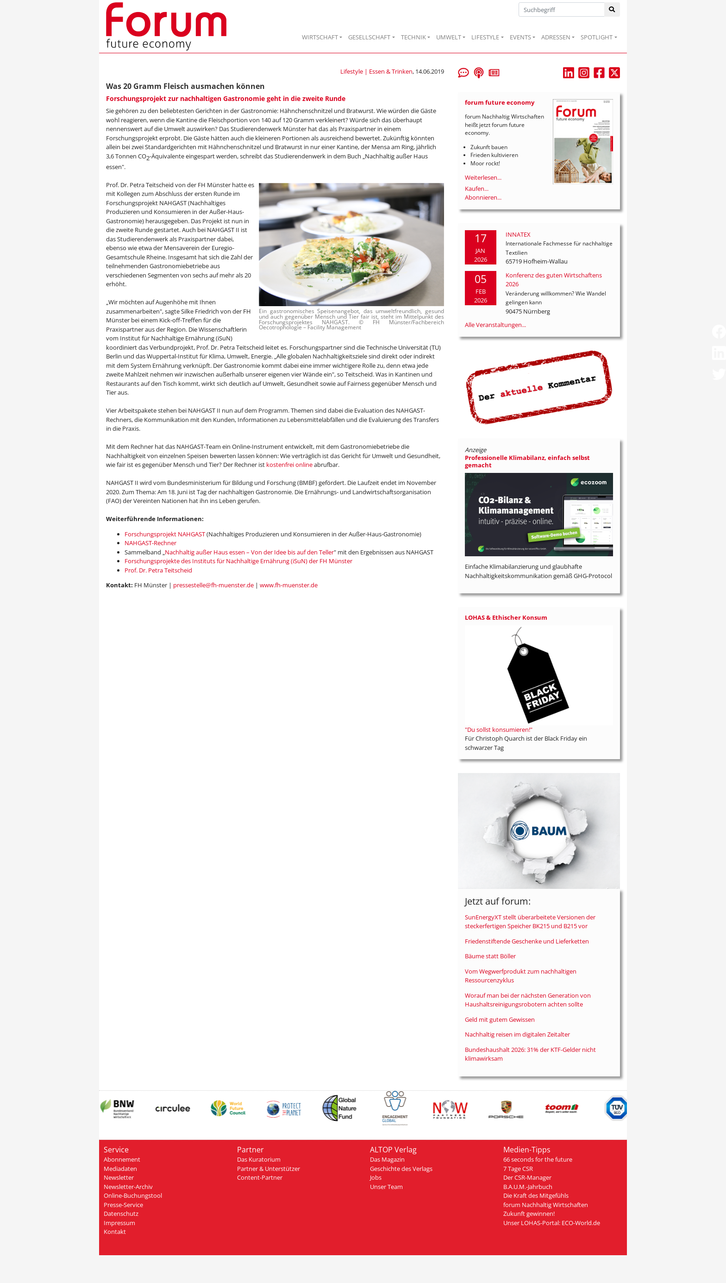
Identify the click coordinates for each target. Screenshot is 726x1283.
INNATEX (518, 234)
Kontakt (115, 1231)
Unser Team (386, 1186)
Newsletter (119, 1177)
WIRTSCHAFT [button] (320, 37)
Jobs (376, 1177)
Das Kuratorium (259, 1159)
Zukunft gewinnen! (529, 1213)
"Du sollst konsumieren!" (498, 729)
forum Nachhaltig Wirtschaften (545, 1205)
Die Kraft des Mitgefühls (536, 1195)
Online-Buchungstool (133, 1195)
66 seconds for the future (537, 1159)
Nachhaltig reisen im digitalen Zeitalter (517, 1034)
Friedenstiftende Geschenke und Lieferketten (527, 941)
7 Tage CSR (518, 1168)
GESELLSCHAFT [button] (369, 37)
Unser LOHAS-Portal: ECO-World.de (551, 1223)
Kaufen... (476, 188)
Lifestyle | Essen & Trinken (376, 71)
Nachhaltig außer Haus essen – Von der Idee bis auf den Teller (249, 552)
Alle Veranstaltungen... (495, 325)
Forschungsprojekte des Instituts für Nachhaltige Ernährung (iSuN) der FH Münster (238, 561)
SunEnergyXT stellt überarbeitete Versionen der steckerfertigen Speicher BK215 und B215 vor (530, 922)
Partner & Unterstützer (268, 1168)
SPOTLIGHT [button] (597, 37)
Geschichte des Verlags (401, 1168)
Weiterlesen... (483, 177)
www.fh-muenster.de (289, 585)
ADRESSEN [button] (555, 37)
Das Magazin (387, 1159)
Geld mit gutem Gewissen (500, 1019)
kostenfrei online (289, 464)
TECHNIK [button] (413, 37)
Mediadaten (120, 1168)
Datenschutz (121, 1213)
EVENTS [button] (520, 37)
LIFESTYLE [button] (485, 37)
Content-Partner (259, 1177)
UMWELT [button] (448, 37)
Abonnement (122, 1159)
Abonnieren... (483, 197)
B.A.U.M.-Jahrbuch (527, 1186)
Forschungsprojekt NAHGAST (165, 534)
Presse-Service (123, 1205)
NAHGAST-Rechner (151, 543)
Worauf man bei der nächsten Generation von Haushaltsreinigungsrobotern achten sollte (528, 1000)
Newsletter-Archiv (128, 1186)
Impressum (119, 1223)
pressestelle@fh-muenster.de (213, 585)
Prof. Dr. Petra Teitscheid (158, 570)
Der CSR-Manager (527, 1177)
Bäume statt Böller (490, 956)
